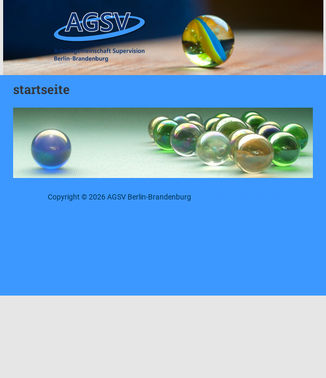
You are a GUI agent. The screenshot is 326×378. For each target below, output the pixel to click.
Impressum (214, 197)
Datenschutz (258, 197)
